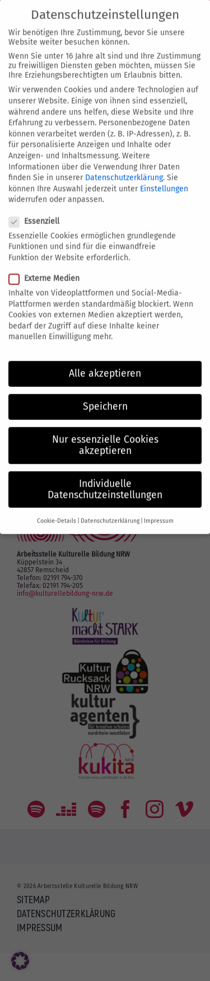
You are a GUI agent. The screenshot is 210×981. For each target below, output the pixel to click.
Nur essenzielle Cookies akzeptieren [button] (105, 433)
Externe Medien (48, 266)
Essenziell (38, 208)
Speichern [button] (105, 394)
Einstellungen (164, 176)
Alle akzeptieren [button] (105, 361)
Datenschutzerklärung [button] (110, 508)
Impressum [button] (159, 508)
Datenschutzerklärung (124, 165)
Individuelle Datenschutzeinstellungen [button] (105, 477)
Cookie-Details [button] (56, 508)
